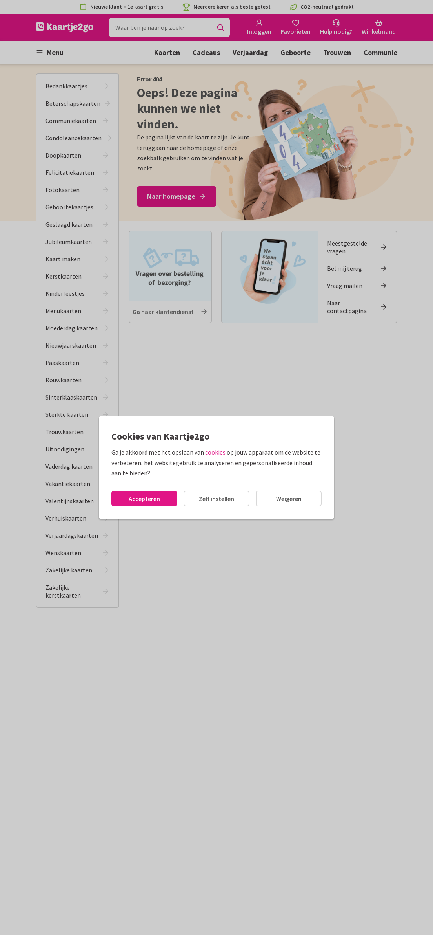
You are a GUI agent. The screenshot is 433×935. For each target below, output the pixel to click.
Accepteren (144, 498)
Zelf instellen (216, 498)
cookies (215, 452)
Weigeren (289, 498)
